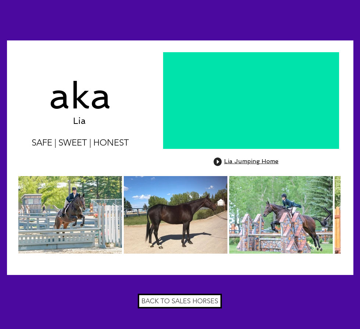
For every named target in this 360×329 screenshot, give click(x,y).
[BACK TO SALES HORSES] (180, 301)
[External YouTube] (251, 100)
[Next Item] (328, 214)
